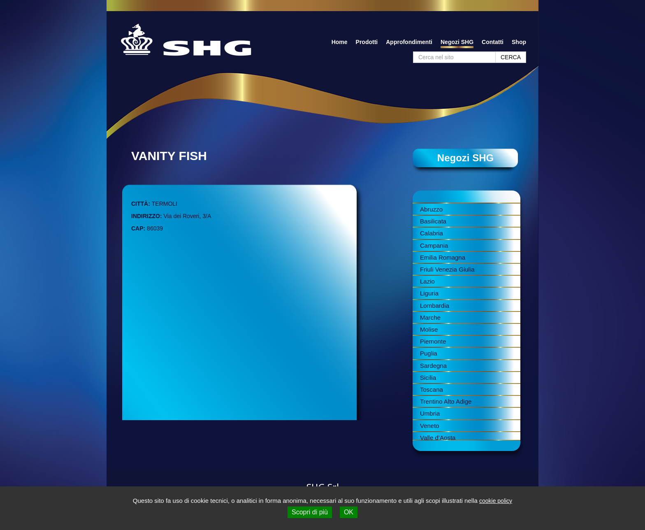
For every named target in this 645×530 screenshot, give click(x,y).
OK (348, 512)
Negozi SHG (457, 42)
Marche (430, 317)
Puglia (428, 353)
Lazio (427, 281)
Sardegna (433, 365)
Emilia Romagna (442, 257)
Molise (429, 329)
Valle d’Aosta (437, 437)
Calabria (431, 233)
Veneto (429, 425)
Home (340, 42)
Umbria (430, 413)
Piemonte (433, 341)
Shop (519, 42)
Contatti (492, 42)
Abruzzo (431, 209)
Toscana (431, 389)
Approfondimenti (409, 42)
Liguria (429, 293)
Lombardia (434, 305)
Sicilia (428, 377)
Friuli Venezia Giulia (447, 269)
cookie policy (495, 500)
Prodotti (367, 42)
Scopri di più (310, 512)
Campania (434, 245)
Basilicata (433, 221)
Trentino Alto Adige (445, 401)
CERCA (511, 57)
